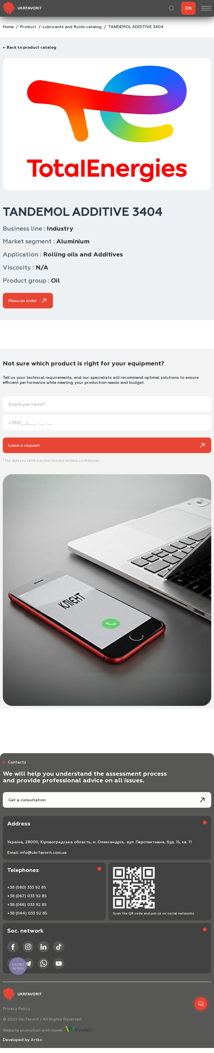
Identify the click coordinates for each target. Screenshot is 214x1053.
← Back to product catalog (29, 47)
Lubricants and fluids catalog (72, 27)
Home (8, 27)
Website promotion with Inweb (47, 1029)
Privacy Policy (16, 1008)
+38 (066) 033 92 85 (27, 904)
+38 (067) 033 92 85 (27, 896)
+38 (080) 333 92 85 (26, 887)
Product (28, 27)
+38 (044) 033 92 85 (27, 913)
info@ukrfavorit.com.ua (43, 852)
